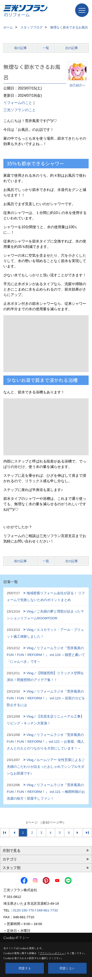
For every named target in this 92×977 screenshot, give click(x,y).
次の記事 (71, 48)
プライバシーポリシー (52, 953)
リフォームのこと (17, 103)
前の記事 (20, 48)
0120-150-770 (23, 910)
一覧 (46, 48)
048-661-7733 (47, 910)
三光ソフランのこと (19, 110)
